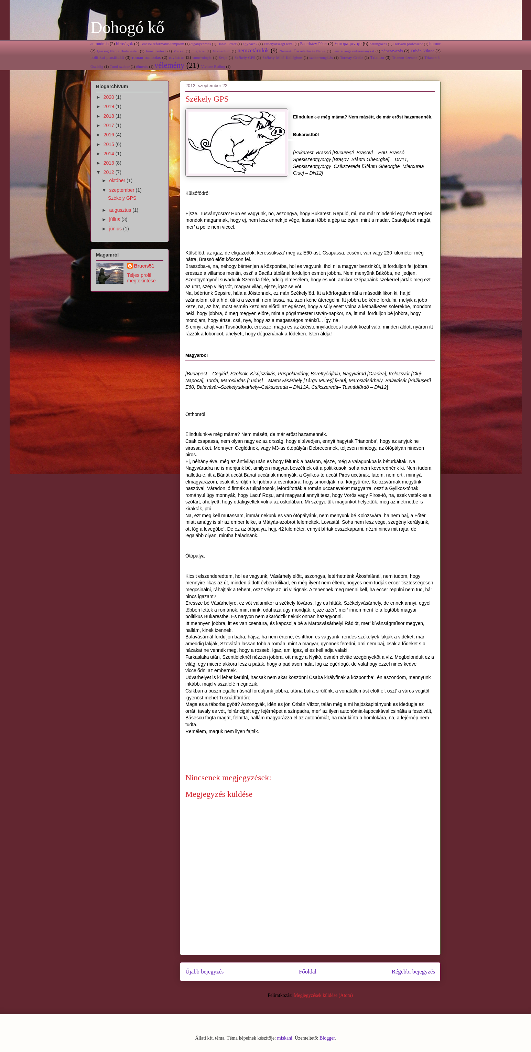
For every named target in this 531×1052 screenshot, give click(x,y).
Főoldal (307, 971)
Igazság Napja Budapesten (118, 51)
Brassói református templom (162, 44)
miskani (284, 1038)
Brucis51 (144, 266)
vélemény (169, 65)
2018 (110, 116)
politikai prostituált (107, 57)
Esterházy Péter (313, 43)
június (116, 228)
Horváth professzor (408, 44)
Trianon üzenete (404, 57)
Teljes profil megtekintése (141, 277)
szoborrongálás (321, 57)
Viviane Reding (213, 66)
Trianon (377, 57)
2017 (110, 125)
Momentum (221, 51)
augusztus (120, 210)
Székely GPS (245, 57)
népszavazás (392, 51)
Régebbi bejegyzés (413, 971)
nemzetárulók (253, 50)
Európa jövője (347, 43)
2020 (110, 97)
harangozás (378, 44)
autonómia (99, 43)
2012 (110, 172)
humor (435, 43)
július (115, 219)
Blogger (327, 1038)
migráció (198, 51)
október (118, 180)
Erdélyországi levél (279, 44)
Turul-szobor (120, 66)
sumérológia (202, 57)
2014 (110, 153)
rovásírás (176, 57)
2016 (110, 134)
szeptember (122, 190)
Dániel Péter (227, 44)
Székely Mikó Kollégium (282, 57)
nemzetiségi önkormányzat (353, 51)
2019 (110, 106)
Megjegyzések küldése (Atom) (323, 995)
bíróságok (124, 43)
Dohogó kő (127, 27)
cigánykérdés (201, 44)
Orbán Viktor (422, 51)
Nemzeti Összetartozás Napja (302, 51)
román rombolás (146, 57)
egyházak (250, 44)
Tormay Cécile (351, 57)
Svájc (223, 57)
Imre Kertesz (156, 51)
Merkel (178, 51)
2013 (110, 163)
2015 (110, 144)
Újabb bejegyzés (204, 971)
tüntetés (142, 66)
